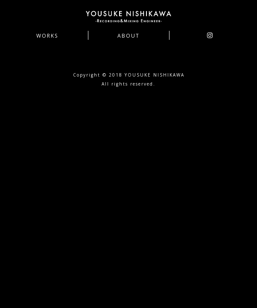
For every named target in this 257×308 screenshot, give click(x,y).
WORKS (47, 36)
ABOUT (128, 36)
